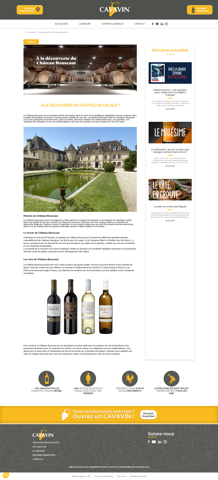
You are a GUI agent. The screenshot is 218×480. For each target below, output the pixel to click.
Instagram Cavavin (166, 24)
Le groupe (85, 23)
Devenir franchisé (203, 10)
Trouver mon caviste (27, 10)
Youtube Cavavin (157, 24)
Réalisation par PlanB (138, 476)
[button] (6, 475)
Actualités (61, 23)
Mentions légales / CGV (81, 476)
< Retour (31, 42)
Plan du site (121, 476)
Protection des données (104, 476)
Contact (139, 23)
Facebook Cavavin (152, 24)
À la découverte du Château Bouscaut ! (53, 32)
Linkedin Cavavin (162, 24)
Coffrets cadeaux (112, 23)
